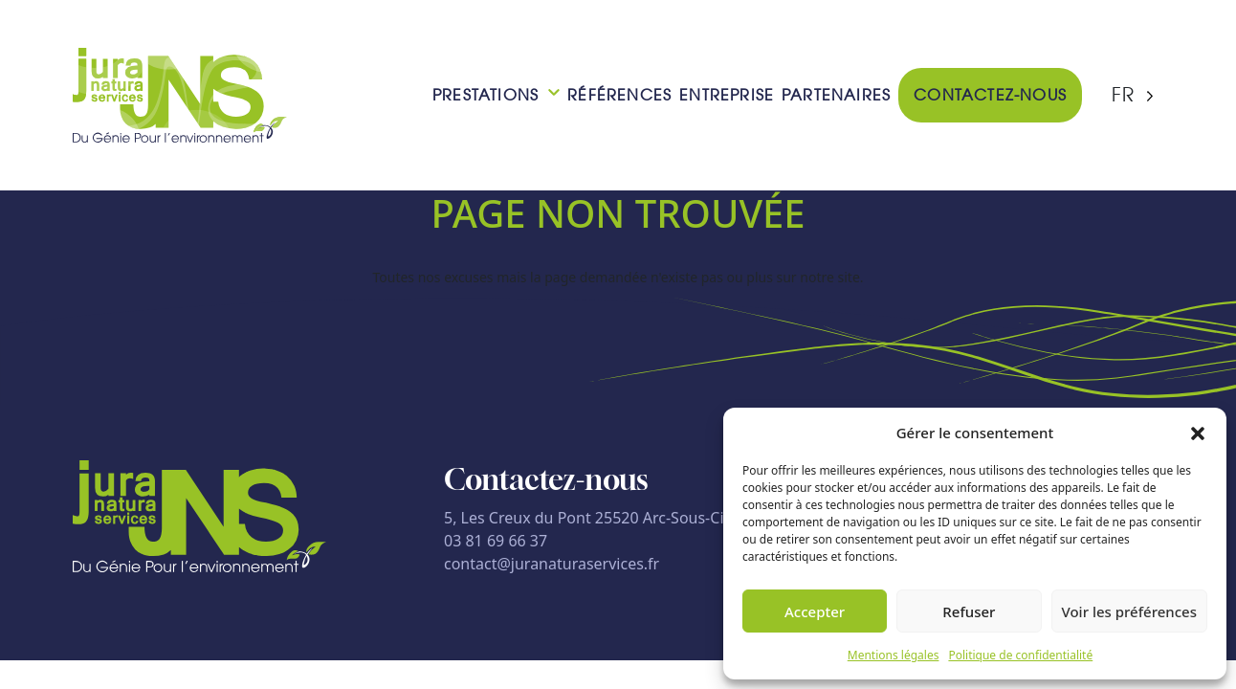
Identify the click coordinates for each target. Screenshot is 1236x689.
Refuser (968, 611)
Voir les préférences (1129, 611)
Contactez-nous (990, 95)
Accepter (814, 611)
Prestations (485, 95)
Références (619, 95)
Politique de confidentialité (1020, 655)
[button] (1197, 432)
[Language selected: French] (1132, 95)
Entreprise (726, 95)
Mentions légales (893, 655)
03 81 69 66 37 (495, 540)
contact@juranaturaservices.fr (551, 563)
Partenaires (836, 95)
